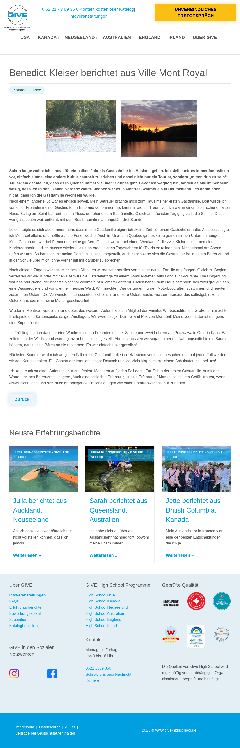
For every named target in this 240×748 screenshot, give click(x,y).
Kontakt (87, 9)
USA (25, 37)
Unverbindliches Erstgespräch (196, 12)
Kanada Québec (27, 90)
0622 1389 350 (98, 668)
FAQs (14, 601)
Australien (117, 37)
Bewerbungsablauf (25, 614)
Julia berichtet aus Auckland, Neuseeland (40, 510)
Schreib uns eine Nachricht (108, 674)
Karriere (92, 680)
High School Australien (104, 614)
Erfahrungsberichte (25, 607)
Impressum (24, 727)
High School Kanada (102, 601)
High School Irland (101, 626)
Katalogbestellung (24, 626)
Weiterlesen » (27, 555)
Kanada (47, 37)
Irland (176, 37)
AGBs (70, 727)
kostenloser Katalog (115, 9)
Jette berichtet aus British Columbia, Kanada (193, 510)
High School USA (100, 595)
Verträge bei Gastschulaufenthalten (45, 733)
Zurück (22, 399)
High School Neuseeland (106, 607)
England (149, 37)
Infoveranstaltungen (88, 16)
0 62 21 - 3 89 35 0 (60, 9)
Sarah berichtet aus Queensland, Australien (118, 510)
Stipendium (18, 619)
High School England (103, 619)
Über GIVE (205, 37)
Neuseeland (80, 37)
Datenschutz (49, 727)
